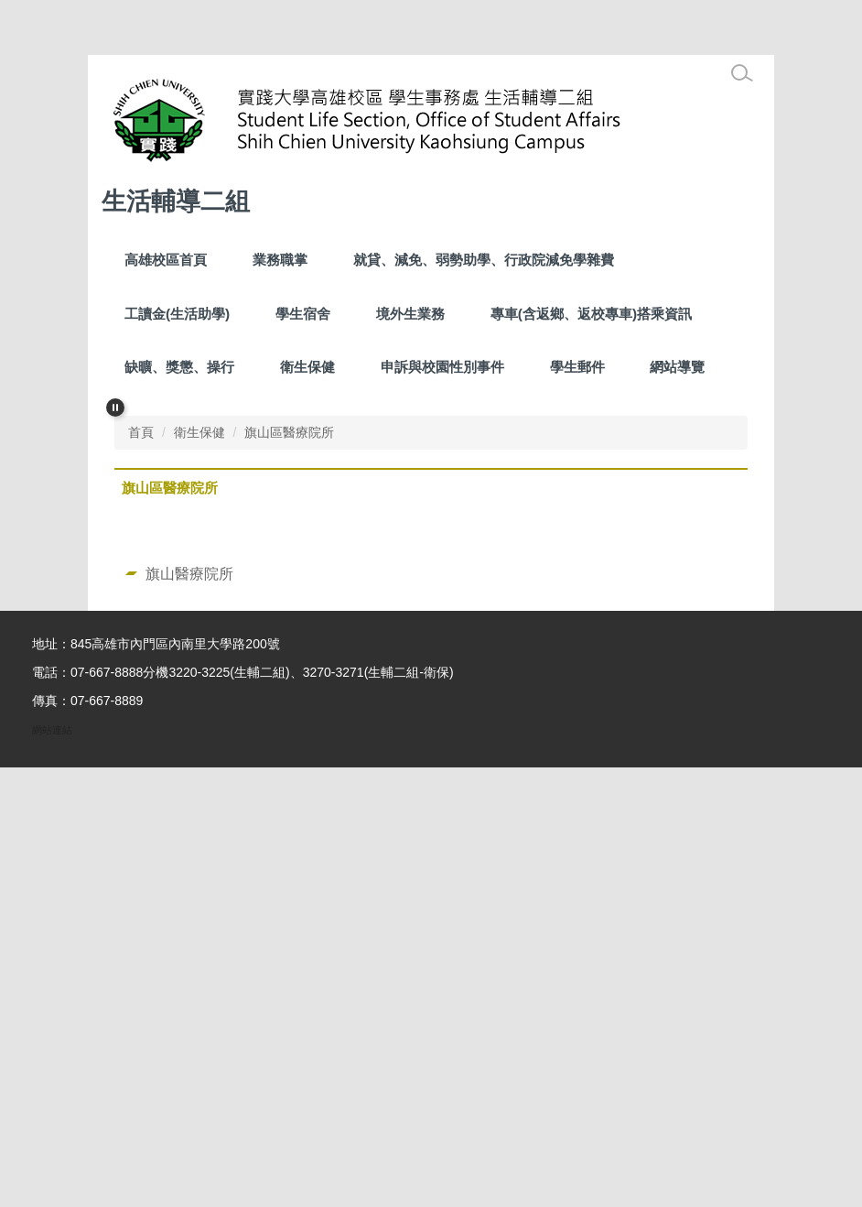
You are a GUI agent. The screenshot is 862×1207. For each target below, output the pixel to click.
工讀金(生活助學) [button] (177, 313)
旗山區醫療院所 (289, 871)
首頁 (141, 871)
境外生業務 (410, 313)
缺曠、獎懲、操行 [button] (179, 367)
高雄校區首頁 (165, 259)
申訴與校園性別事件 (442, 367)
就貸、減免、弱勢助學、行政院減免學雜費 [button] (483, 259)
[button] (115, 407)
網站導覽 (677, 367)
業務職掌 (280, 259)
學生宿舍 (302, 313)
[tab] (372, 833)
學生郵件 (577, 367)
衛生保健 (307, 367)
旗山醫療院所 (189, 1013)
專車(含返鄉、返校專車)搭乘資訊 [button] (591, 313)
